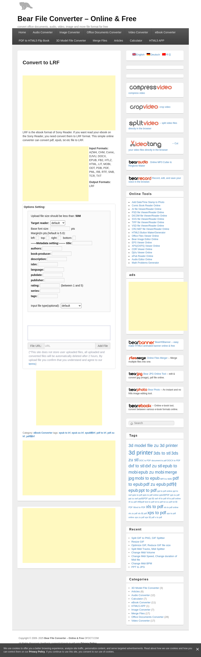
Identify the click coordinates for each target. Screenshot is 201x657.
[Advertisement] (69, 102)
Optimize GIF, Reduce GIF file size (151, 545)
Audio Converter (43, 32)
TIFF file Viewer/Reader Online (148, 222)
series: (35, 290)
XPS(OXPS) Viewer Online (146, 246)
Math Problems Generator (145, 262)
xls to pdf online (171, 507)
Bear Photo (144, 389)
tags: (34, 296)
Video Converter (138, 32)
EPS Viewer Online (142, 242)
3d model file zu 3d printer (153, 445)
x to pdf (158, 517)
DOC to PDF (145, 460)
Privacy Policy (37, 651)
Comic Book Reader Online (146, 205)
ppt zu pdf (174, 495)
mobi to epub (147, 478)
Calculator (136, 40)
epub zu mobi (151, 472)
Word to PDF (139, 507)
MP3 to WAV (166, 479)
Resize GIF (138, 541)
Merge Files (100, 40)
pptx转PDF (164, 495)
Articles (118, 40)
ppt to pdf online (164, 491)
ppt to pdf (147, 490)
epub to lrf (64, 432)
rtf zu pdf (133, 502)
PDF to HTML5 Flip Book (34, 40)
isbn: (34, 264)
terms (32, 363)
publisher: (37, 280)
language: (37, 269)
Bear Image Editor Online (145, 239)
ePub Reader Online (142, 256)
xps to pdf (156, 512)
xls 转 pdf (142, 513)
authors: (36, 248)
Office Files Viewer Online (145, 236)
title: (69, 243)
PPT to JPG (138, 566)
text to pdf (149, 502)
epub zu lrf (78, 432)
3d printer (141, 452)
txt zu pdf (167, 502)
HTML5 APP (156, 40)
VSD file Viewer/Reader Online (148, 225)
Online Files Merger (148, 358)
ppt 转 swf (153, 498)
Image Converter (69, 32)
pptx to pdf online (151, 495)
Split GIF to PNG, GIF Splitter (148, 537)
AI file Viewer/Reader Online (147, 209)
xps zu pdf (139, 517)
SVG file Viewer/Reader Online (148, 219)
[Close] (197, 649)
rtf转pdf (140, 502)
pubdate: (36, 274)
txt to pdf (159, 502)
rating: (35, 285)
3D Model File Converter (71, 40)
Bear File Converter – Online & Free (76, 19)
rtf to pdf (162, 498)
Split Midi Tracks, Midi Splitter (148, 548)
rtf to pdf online (174, 498)
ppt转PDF (143, 498)
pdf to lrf (101, 432)
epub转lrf (90, 432)
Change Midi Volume (143, 552)
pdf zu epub (154, 484)
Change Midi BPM (142, 563)
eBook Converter (165, 32)
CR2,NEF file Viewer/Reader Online (150, 229)
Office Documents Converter (104, 32)
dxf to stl (136, 465)
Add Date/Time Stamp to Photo (148, 202)
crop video (150, 107)
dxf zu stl (153, 465)
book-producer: (41, 253)
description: (39, 259)
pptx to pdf (137, 495)
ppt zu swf (133, 498)
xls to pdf (154, 506)
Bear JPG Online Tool (147, 373)
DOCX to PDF (173, 460)
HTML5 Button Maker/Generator (148, 232)
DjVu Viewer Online (142, 252)
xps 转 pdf (149, 517)
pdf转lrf (30, 436)
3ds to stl (162, 453)
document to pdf (159, 460)
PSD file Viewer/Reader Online (148, 212)
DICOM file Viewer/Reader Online (149, 215)
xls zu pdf (133, 513)
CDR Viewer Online (142, 249)
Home (22, 32)
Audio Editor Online (142, 259)
